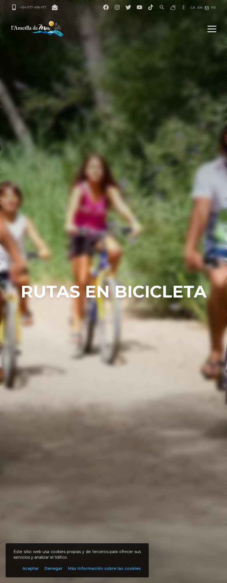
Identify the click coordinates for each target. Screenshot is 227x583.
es (207, 7)
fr (213, 7)
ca (192, 7)
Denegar (53, 568)
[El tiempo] (173, 7)
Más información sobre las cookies (104, 568)
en (200, 7)
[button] (212, 29)
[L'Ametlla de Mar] (37, 29)
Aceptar (30, 568)
